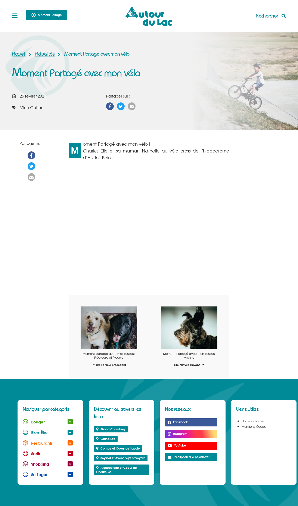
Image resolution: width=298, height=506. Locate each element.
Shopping (48, 464)
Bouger (48, 422)
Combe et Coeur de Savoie (118, 448)
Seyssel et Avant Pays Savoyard (121, 458)
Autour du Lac (149, 16)
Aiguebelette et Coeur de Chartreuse (116, 470)
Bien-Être (48, 432)
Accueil (19, 54)
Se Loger (48, 474)
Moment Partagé (46, 15)
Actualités (46, 54)
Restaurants (48, 443)
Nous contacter (253, 421)
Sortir (48, 453)
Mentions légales (254, 427)
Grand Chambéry (111, 429)
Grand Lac (106, 439)
